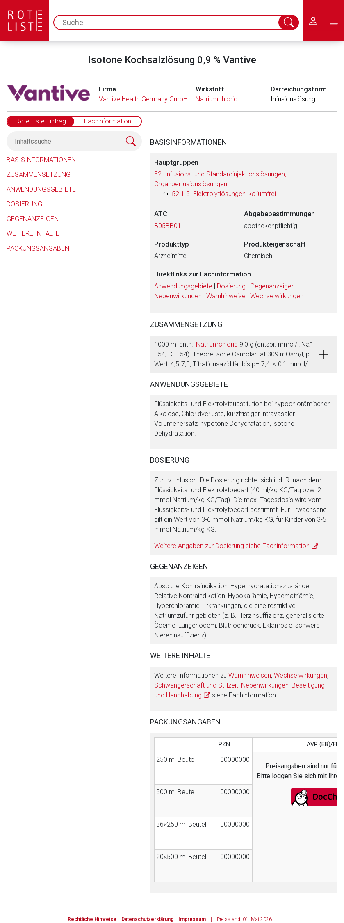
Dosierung (24, 204)
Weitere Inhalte (33, 234)
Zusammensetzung (39, 174)
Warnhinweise (226, 296)
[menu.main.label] (333, 20)
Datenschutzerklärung (147, 919)
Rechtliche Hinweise (92, 919)
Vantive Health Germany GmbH (143, 99)
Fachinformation (107, 121)
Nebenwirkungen (178, 296)
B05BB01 (167, 226)
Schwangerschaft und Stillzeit (196, 685)
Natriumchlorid (216, 99)
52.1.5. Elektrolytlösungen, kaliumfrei (224, 194)
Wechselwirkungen (276, 296)
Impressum (192, 919)
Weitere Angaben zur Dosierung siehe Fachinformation (232, 546)
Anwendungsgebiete (41, 189)
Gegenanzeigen (33, 219)
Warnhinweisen (249, 675)
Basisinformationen (41, 160)
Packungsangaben (38, 248)
